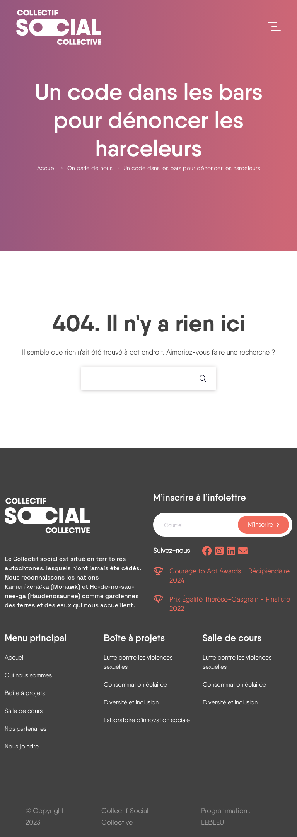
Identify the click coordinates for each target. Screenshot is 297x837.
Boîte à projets (25, 693)
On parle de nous (90, 168)
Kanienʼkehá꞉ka (27, 587)
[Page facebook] (207, 551)
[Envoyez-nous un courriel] (243, 551)
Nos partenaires (25, 728)
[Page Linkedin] (231, 551)
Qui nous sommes (28, 675)
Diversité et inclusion (131, 702)
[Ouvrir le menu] (274, 27)
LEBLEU (212, 822)
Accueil (46, 168)
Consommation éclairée (135, 684)
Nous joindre (22, 746)
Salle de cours (24, 710)
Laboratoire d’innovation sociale (147, 720)
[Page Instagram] (219, 551)
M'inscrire (260, 524)
